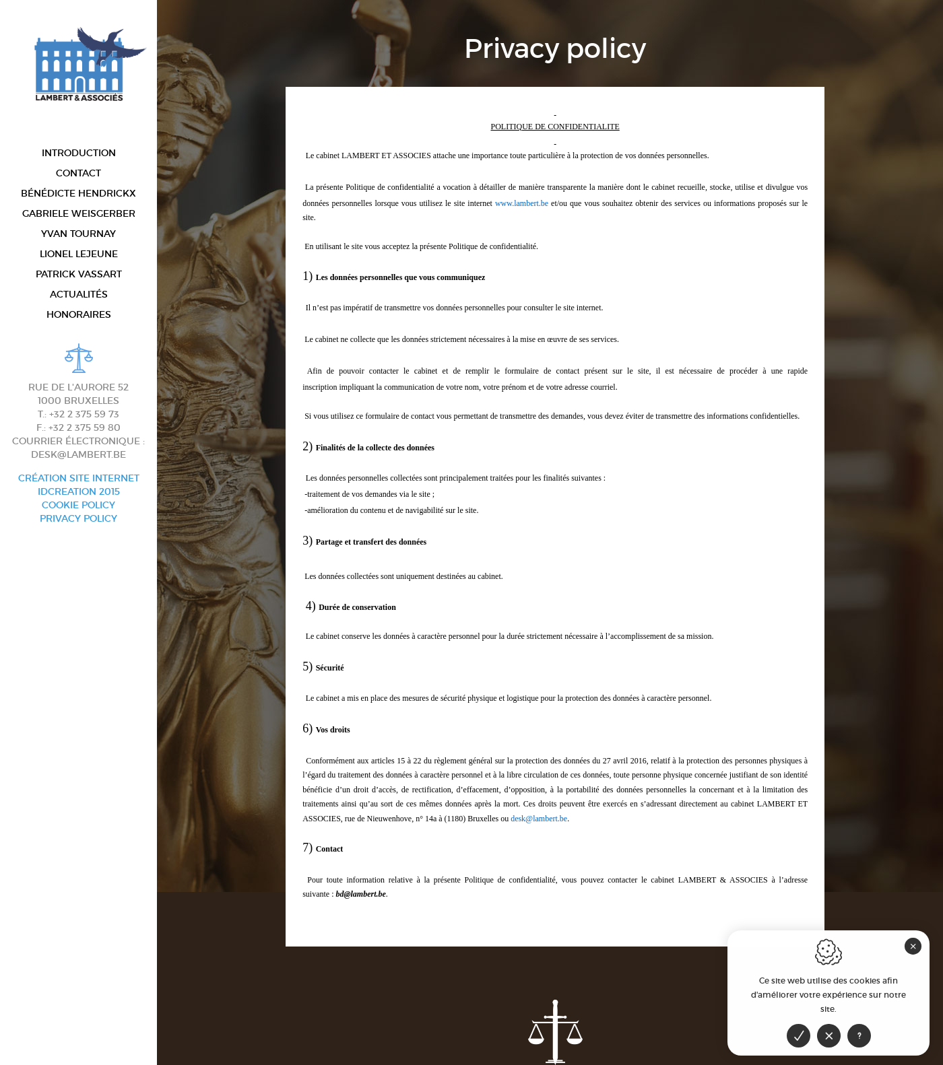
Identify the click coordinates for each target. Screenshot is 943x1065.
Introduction (79, 152)
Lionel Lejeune (79, 253)
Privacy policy (78, 518)
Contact (78, 172)
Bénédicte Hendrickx (78, 193)
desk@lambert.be (78, 454)
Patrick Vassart (79, 273)
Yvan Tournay (78, 233)
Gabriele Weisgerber (78, 213)
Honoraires (78, 314)
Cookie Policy (78, 505)
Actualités (79, 294)
